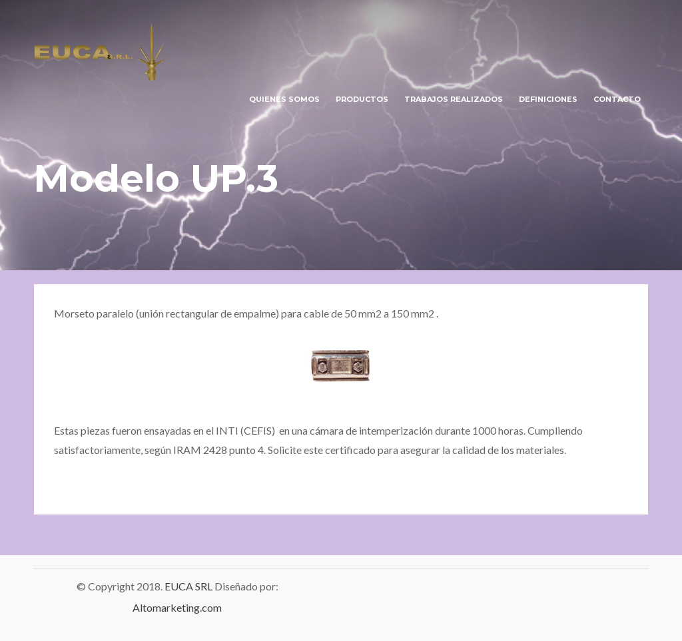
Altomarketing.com (177, 607)
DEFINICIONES (548, 99)
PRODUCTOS (362, 99)
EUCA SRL (189, 586)
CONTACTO (617, 99)
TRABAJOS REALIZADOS (453, 99)
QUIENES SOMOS (284, 99)
